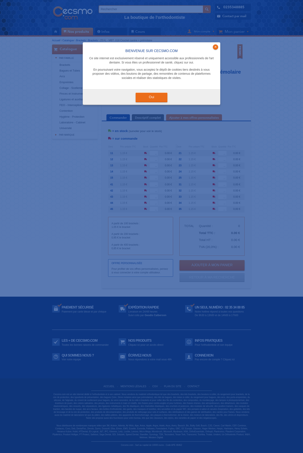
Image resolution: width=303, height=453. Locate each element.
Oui (151, 97)
